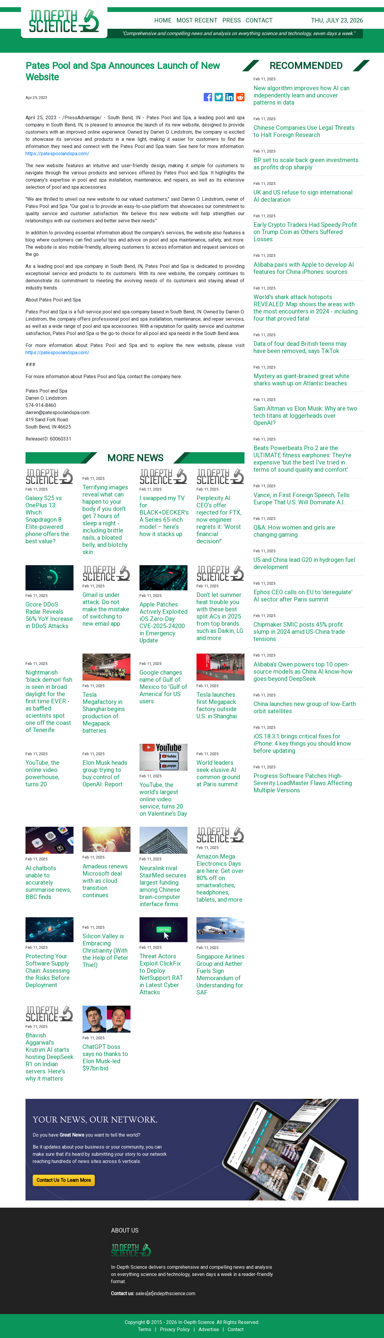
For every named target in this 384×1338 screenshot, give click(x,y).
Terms (144, 1329)
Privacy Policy (175, 1329)
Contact (236, 1329)
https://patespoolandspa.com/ (57, 153)
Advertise (209, 1329)
